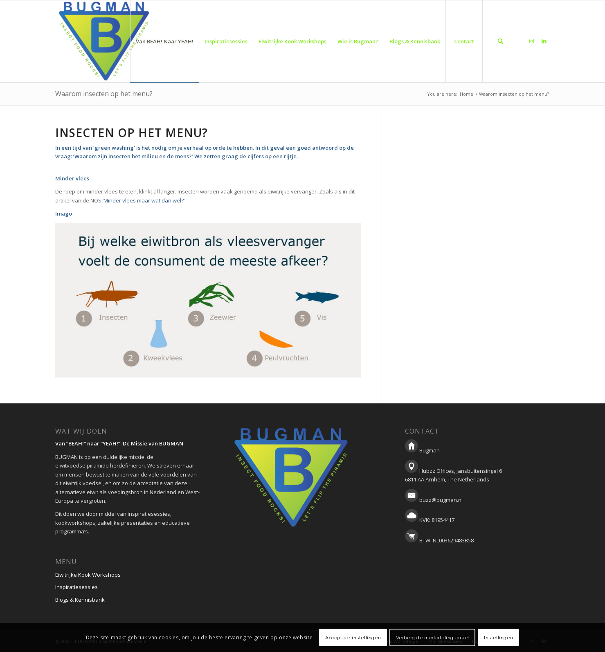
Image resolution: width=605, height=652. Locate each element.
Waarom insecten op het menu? (104, 93)
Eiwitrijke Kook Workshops (88, 574)
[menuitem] (164, 41)
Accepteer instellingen (353, 638)
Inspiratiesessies (76, 587)
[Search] (500, 41)
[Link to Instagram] (532, 41)
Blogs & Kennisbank (80, 599)
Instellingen (498, 638)
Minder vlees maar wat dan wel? (143, 200)
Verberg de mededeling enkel (432, 638)
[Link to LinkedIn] (544, 41)
